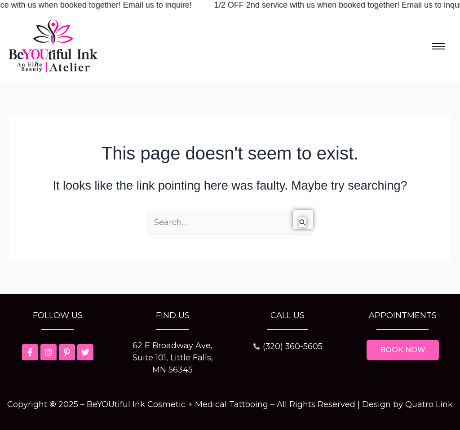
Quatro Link (429, 404)
